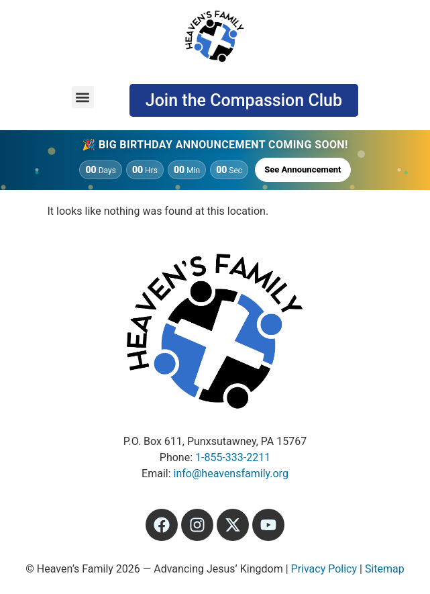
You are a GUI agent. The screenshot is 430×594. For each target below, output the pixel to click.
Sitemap (385, 568)
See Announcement (302, 169)
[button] (83, 97)
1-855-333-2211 (232, 457)
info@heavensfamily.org (231, 473)
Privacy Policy (324, 568)
